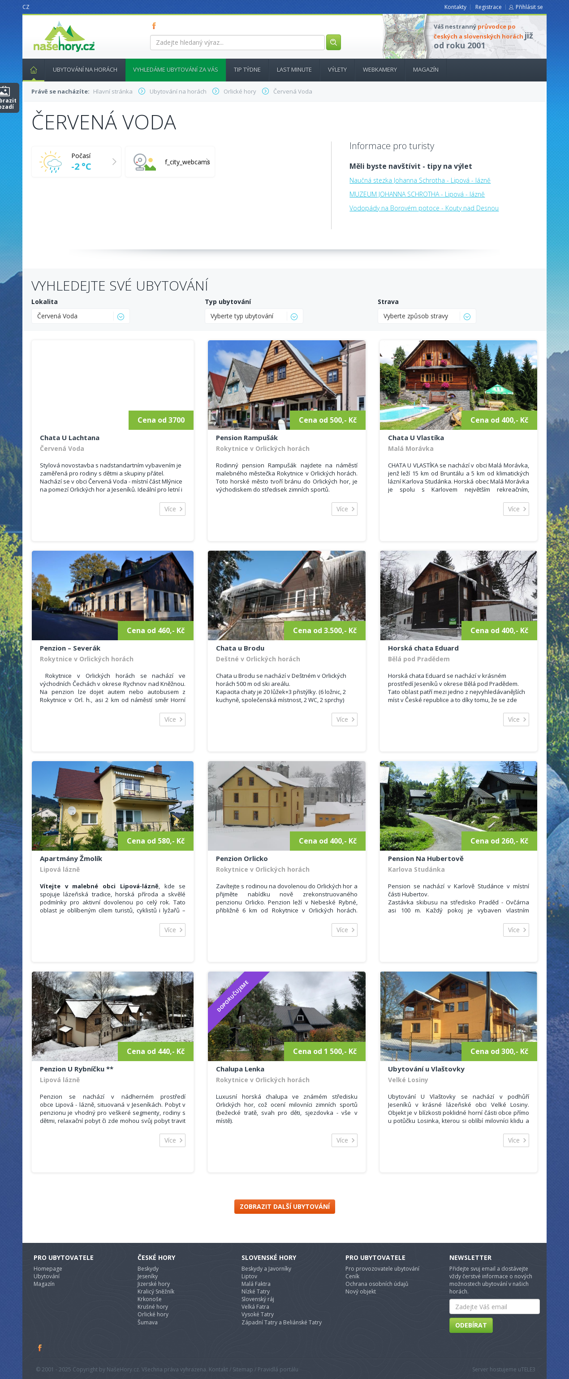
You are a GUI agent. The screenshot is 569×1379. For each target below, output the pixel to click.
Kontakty (455, 7)
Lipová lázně (60, 869)
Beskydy (148, 1268)
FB (155, 25)
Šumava (148, 1322)
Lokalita (44, 301)
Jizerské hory (154, 1284)
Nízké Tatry (255, 1291)
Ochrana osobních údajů (376, 1284)
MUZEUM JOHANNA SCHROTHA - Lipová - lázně (417, 194)
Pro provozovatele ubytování (382, 1268)
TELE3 (528, 1369)
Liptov (249, 1276)
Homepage (48, 1268)
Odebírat (471, 1325)
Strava (388, 301)
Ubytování (47, 1276)
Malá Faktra (256, 1284)
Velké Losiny (408, 1079)
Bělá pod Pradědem (419, 659)
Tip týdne (247, 69)
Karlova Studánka (416, 869)
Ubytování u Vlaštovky (426, 1068)
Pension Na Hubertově (426, 858)
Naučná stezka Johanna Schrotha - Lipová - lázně (420, 180)
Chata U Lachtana (69, 437)
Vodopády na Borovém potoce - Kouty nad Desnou (424, 208)
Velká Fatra (255, 1306)
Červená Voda (62, 448)
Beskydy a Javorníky (266, 1268)
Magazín (426, 69)
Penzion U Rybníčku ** (76, 1068)
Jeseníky (148, 1276)
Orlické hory (153, 1314)
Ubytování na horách (85, 69)
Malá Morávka (411, 448)
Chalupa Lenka (240, 1068)
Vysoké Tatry (257, 1314)
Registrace (488, 7)
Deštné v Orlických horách (258, 659)
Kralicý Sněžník (156, 1291)
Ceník (352, 1276)
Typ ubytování (228, 301)
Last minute (294, 69)
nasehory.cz (47, 20)
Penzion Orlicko (242, 858)
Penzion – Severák (70, 647)
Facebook (40, 1347)
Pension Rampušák (247, 437)
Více (170, 509)
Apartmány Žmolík (71, 858)
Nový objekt (360, 1291)
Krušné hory (153, 1306)
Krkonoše (150, 1299)
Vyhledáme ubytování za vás (175, 69)
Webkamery (380, 69)
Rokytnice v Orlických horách (263, 448)
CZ (26, 7)
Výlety (337, 69)
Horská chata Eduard (423, 647)
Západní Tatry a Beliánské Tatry (281, 1322)
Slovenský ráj (257, 1299)
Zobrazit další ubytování (285, 1206)
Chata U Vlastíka (416, 437)
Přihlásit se (529, 7)
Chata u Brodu (240, 647)
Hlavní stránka (30, 69)
